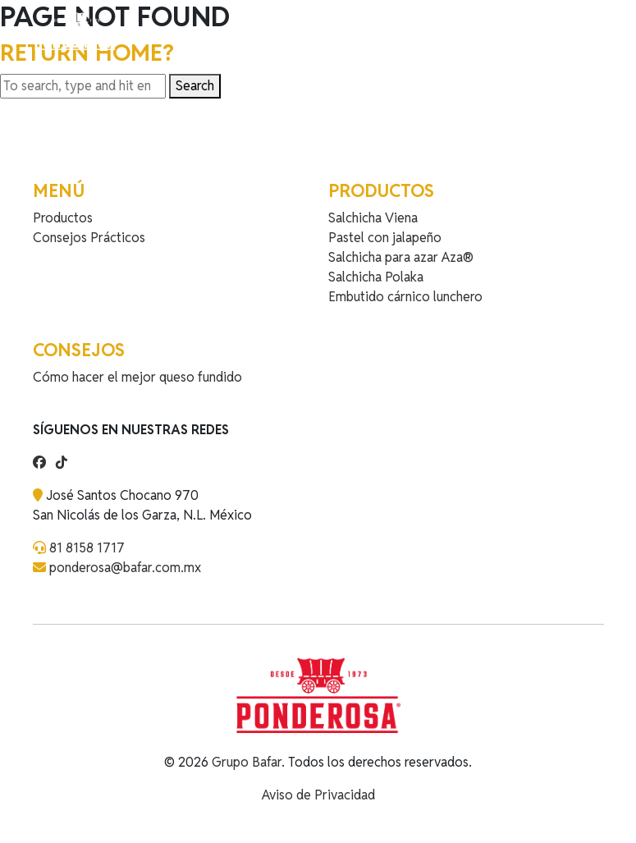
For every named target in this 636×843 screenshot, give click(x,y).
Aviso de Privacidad (318, 795)
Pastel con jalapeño (385, 237)
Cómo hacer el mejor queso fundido (137, 377)
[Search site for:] (83, 86)
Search (195, 85)
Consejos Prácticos (89, 237)
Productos (63, 218)
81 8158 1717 (87, 548)
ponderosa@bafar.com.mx (125, 567)
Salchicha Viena (373, 218)
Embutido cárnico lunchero (405, 296)
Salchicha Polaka (375, 277)
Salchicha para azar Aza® (401, 257)
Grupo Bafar (246, 762)
